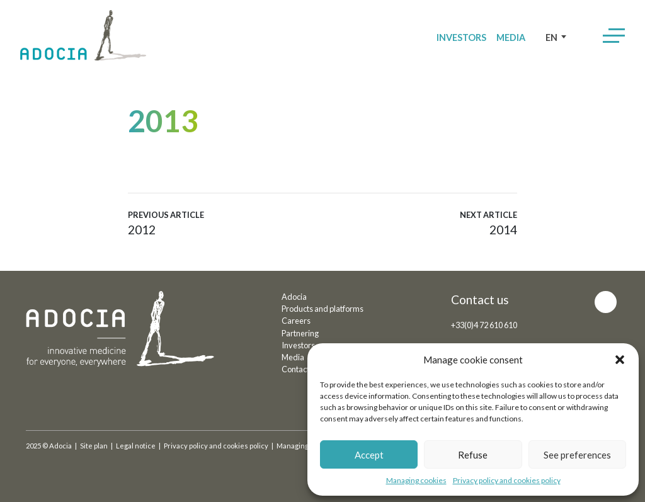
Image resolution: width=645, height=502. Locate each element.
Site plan (94, 446)
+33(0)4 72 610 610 (484, 325)
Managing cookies (416, 480)
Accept (369, 454)
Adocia (294, 297)
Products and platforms (322, 309)
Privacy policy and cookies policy (507, 480)
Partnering (300, 333)
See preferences (577, 454)
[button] (620, 359)
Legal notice (136, 446)
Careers (296, 321)
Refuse (473, 454)
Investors (461, 37)
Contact (295, 369)
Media (510, 37)
